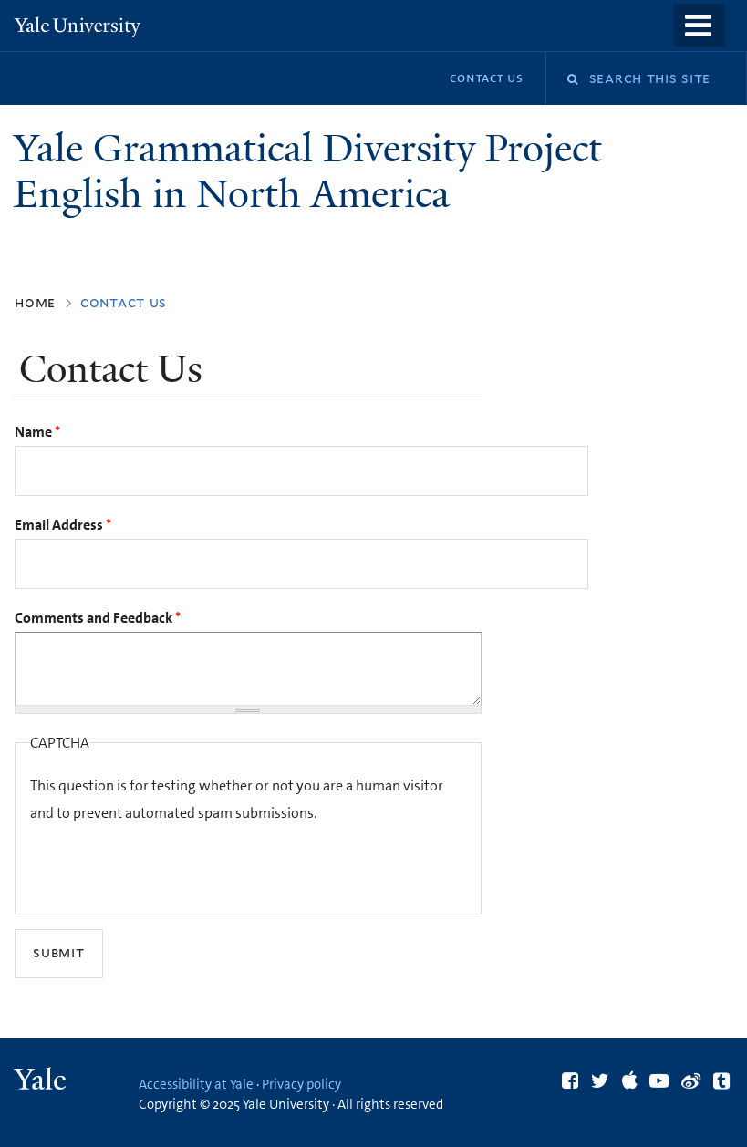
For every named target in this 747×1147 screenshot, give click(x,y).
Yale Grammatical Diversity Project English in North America (308, 172)
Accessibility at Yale (196, 1084)
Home (35, 302)
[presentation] (168, 863)
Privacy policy (301, 1084)
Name (37, 431)
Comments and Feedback (98, 617)
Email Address (63, 524)
